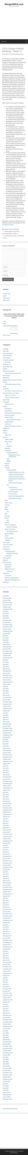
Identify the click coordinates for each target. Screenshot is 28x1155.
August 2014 (6, 896)
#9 (11, 84)
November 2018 (7, 783)
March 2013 (6, 933)
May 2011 (6, 982)
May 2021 (6, 717)
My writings (6, 400)
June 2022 (6, 688)
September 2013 (7, 920)
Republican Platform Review (13, 426)
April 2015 (6, 878)
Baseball (7, 448)
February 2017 (7, 830)
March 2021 (6, 722)
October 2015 (7, 865)
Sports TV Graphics (10, 529)
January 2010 (6, 1017)
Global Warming (7, 366)
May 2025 (6, 616)
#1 (16, 60)
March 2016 (6, 854)
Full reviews (8, 575)
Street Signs (6, 298)
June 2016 (6, 847)
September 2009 (7, 1026)
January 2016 (6, 858)
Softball (7, 522)
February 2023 (7, 671)
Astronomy (8, 435)
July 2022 (5, 686)
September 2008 (7, 1053)
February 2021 (7, 724)
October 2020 (7, 733)
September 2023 (7, 658)
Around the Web (7, 353)
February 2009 (7, 1042)
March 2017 (6, 828)
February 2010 (7, 1015)
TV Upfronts (8, 556)
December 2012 (7, 940)
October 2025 (7, 607)
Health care (8, 424)
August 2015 (6, 869)
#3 (3, 73)
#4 (9, 119)
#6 (17, 77)
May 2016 (6, 850)
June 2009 (6, 1033)
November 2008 (7, 1048)
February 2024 (7, 647)
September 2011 (7, 973)
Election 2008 (9, 417)
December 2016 (7, 834)
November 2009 (7, 1022)
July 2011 (5, 978)
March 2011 (6, 986)
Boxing (7, 465)
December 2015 (7, 861)
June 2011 (6, 980)
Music (4, 386)
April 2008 (6, 1064)
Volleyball (7, 540)
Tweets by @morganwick (10, 1108)
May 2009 (6, 1035)
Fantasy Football (13, 491)
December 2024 (7, 624)
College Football (11, 470)
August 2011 (6, 975)
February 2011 (7, 989)
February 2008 (7, 1068)
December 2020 (7, 728)
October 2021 (7, 706)
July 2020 (5, 739)
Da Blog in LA (7, 364)
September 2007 (7, 1079)
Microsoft (7, 362)
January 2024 (6, 649)
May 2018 (6, 797)
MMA (6, 509)
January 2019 (6, 779)
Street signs (6, 542)
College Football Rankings (11, 229)
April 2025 (6, 618)
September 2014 (7, 894)
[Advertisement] (14, 25)
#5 (7, 77)
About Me (6, 351)
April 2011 (6, 984)
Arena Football (9, 439)
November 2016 (7, 836)
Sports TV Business (10, 525)
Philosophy (6, 402)
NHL (6, 514)
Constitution (8, 411)
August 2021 (6, 711)
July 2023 (5, 660)
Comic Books (6, 358)
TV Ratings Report (10, 551)
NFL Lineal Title (13, 494)
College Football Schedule (16, 476)
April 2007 (6, 1090)
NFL (8, 485)
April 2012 (6, 958)
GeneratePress (14, 1152)
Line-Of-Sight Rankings (15, 483)
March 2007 (6, 1092)
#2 (4, 64)
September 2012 (7, 947)
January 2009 (6, 1044)
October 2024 (7, 629)
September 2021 (7, 708)
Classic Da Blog (7, 355)
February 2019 (7, 777)
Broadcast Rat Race (12, 553)
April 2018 (6, 799)
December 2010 (7, 993)
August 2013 (6, 922)
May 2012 (6, 956)
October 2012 (7, 944)
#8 (24, 221)
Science (5, 433)
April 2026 (6, 596)
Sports (5, 296)
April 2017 (6, 825)
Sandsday (9, 571)
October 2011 (7, 971)
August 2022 (6, 684)
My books (6, 389)
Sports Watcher (9, 533)
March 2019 (6, 775)
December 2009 (7, 1019)
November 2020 (7, 730)
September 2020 (7, 735)
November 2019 (7, 757)
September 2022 (7, 682)
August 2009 (6, 1028)
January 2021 (6, 726)
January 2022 (6, 700)
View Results (14, 333)
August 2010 (6, 1002)
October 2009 (7, 1024)
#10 (7, 106)
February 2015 (7, 883)
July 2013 (5, 925)
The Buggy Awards (12, 531)
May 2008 (6, 1061)
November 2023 (7, 653)
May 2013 (6, 929)
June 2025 (6, 613)
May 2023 (6, 664)
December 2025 (7, 602)
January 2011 (6, 991)
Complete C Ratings (8, 225)
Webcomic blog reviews (11, 578)
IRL (7, 444)
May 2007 (6, 1088)
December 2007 (7, 1072)
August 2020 (6, 737)
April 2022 (6, 693)
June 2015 (6, 874)
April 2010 (6, 1011)
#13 (18, 127)
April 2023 (6, 666)
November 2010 (7, 995)
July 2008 (5, 1057)
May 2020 (6, 744)
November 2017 (7, 810)
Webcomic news (9, 569)
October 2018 (7, 786)
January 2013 (6, 938)
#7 (9, 75)
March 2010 (6, 1013)
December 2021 (7, 702)
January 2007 (6, 1097)
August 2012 (6, 949)
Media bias (6, 377)
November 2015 (7, 863)
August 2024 (6, 633)
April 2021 (6, 719)
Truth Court (6, 547)
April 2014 (6, 905)
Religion (5, 430)
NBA (8, 459)
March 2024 (6, 644)
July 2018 (5, 792)
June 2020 (6, 741)
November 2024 (7, 627)
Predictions (6, 428)
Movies (5, 382)
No (5, 323)
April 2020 (6, 746)
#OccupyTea (8, 408)
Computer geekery (8, 360)
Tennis (7, 536)
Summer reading (8, 544)
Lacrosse (7, 505)
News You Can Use (10, 395)
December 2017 (7, 808)
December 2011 (7, 967)
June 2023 (6, 662)
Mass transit (6, 375)
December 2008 (7, 1046)
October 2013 (7, 918)
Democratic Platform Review (13, 413)
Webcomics (6, 300)
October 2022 (7, 680)
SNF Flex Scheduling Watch (16, 496)
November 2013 (7, 916)
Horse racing (8, 503)
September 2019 (7, 761)
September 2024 (7, 631)
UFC (8, 511)
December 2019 (7, 755)
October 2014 (7, 891)
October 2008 (7, 1050)
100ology (5, 349)
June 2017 (6, 821)
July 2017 (5, 819)
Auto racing (8, 441)
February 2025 (7, 620)
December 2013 (7, 914)
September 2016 (7, 841)
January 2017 (6, 832)
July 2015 (5, 872)
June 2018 (6, 794)
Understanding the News (12, 397)
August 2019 (6, 763)
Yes (5, 321)
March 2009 (6, 1039)
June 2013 (6, 927)
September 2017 (7, 814)
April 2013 (6, 931)
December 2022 (7, 675)
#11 (7, 118)
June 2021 (6, 715)
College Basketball (12, 452)
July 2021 (5, 713)
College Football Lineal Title (16, 472)
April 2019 (6, 772)
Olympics (7, 516)
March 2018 (6, 801)
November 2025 (7, 605)
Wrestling (5, 582)
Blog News (8, 567)
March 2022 (6, 695)
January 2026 (6, 600)
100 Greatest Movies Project (13, 384)
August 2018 (6, 790)
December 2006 (7, 1099)
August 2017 (6, 816)
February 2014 (7, 909)
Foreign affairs (9, 422)
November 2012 (7, 942)
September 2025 (7, 609)
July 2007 (5, 1084)
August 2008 (6, 1055)
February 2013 (7, 936)
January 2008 (6, 1070)
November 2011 (7, 969)
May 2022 (6, 691)
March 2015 (6, 880)
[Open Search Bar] (26, 41)
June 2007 (6, 1086)
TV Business (6, 549)
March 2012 (6, 960)
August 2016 (6, 843)
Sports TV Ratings (12, 527)
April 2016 (6, 852)
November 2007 (7, 1075)
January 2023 (6, 673)
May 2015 (6, 876)
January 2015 (6, 885)
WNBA (8, 461)
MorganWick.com (14, 4)
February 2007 (7, 1095)
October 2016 (7, 839)
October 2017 (7, 812)
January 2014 (6, 911)
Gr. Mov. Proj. (6, 293)
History (5, 369)
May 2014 (6, 903)
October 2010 (7, 997)
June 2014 (6, 900)
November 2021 (7, 704)
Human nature (9, 404)
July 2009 (5, 1031)
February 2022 (7, 697)
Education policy (9, 415)
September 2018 (7, 788)
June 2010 (6, 1006)
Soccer (7, 518)
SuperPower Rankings (15, 498)
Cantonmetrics (13, 487)
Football (7, 468)
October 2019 (7, 759)
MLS (8, 520)
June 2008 (6, 1059)
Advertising (8, 564)
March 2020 (6, 748)
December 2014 (7, 887)
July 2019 (5, 766)
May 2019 (6, 770)
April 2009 (6, 1037)
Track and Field (9, 538)
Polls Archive (6, 335)
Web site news (7, 562)
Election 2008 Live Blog (13, 419)
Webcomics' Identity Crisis (12, 580)
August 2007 (6, 1081)
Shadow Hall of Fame (16, 489)
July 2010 (5, 1004)
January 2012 (6, 964)
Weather (5, 560)
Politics (5, 406)
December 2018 (7, 781)
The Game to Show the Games (13, 391)
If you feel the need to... (11, 326)
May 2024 (6, 640)
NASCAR (9, 446)
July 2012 (5, 951)
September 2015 (7, 867)
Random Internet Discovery (13, 373)
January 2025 (6, 622)
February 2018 (7, 803)
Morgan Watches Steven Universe (12, 380)
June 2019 (6, 768)
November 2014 (7, 889)
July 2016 (5, 845)
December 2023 (7, 651)
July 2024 (5, 635)
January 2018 (6, 805)
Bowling (7, 463)
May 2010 (6, 1008)
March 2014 (6, 907)
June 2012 (6, 953)
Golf (6, 500)
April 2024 (6, 642)
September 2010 (7, 1000)
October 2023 (7, 655)
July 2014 (5, 898)
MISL (6, 507)
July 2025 (5, 611)
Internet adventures (9, 371)
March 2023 (6, 669)
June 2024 (6, 638)
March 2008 (6, 1066)
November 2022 (7, 677)
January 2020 (6, 752)
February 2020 (7, 750)
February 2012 (7, 962)
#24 (11, 208)
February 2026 (7, 598)
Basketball (8, 450)
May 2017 (6, 823)
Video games (6, 558)
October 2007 (7, 1077)
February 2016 (7, 856)
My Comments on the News (11, 393)
